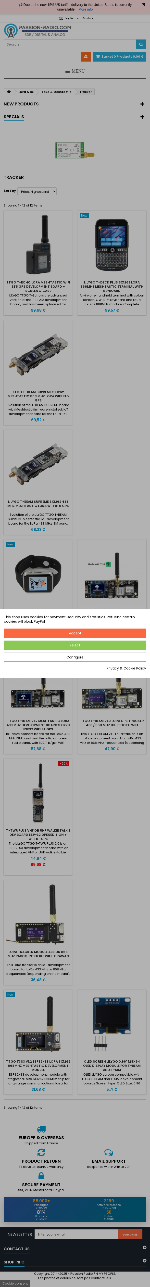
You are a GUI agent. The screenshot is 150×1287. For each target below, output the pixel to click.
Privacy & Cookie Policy (126, 668)
